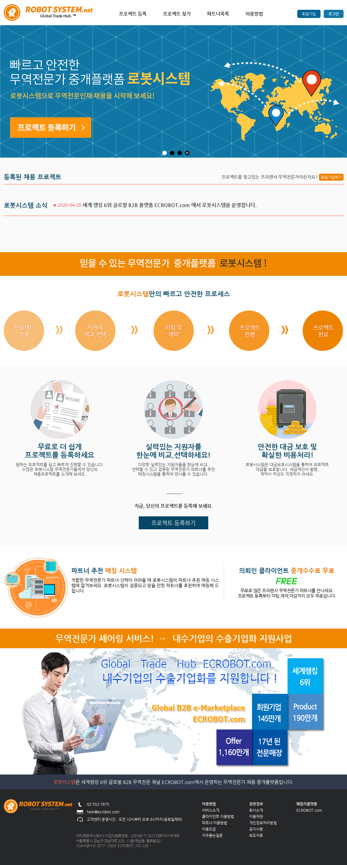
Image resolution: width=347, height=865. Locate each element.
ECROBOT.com (309, 810)
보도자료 (256, 835)
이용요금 (209, 829)
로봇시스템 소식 (26, 205)
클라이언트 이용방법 (218, 816)
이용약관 (256, 816)
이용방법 (254, 13)
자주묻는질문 (212, 835)
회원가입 (309, 14)
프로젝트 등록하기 (173, 523)
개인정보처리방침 (263, 823)
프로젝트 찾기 (177, 13)
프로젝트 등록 (133, 13)
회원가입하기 (331, 177)
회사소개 (256, 810)
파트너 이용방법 (214, 823)
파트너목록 (218, 13)
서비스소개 (210, 810)
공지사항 (256, 829)
